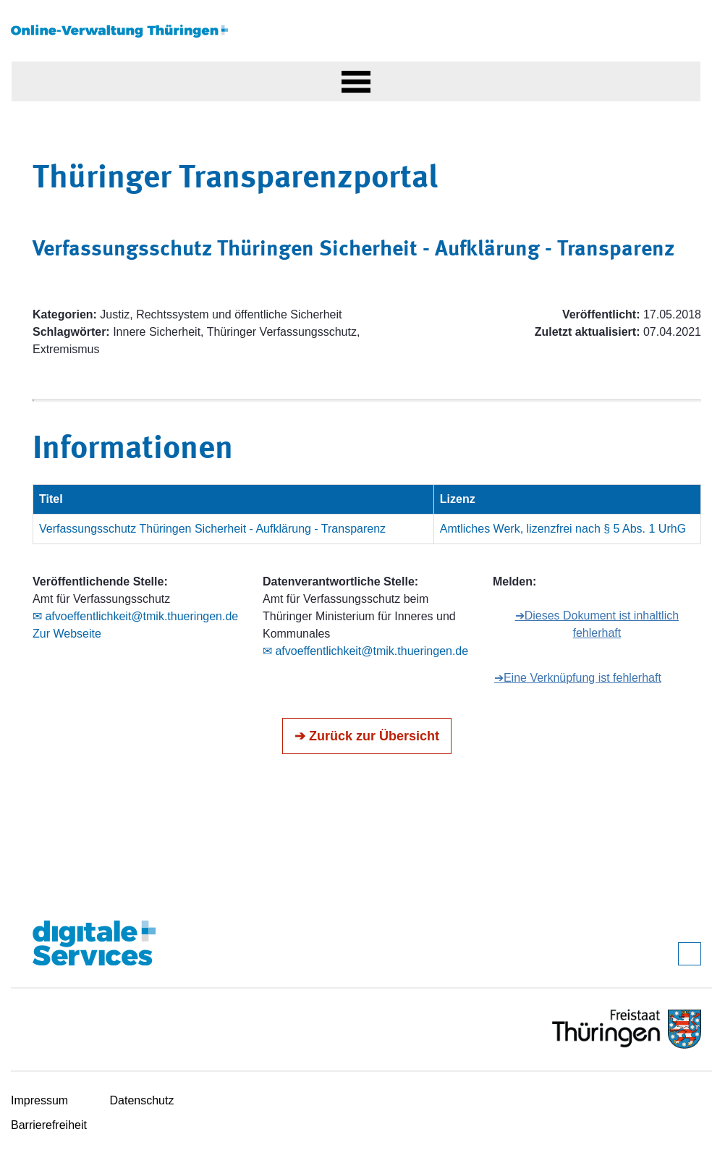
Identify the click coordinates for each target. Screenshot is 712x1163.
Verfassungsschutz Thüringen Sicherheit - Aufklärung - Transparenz (212, 529)
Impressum (39, 1100)
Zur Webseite (67, 633)
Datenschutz (142, 1100)
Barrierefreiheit (49, 1125)
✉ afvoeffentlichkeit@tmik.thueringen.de (135, 616)
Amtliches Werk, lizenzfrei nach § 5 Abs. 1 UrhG (563, 529)
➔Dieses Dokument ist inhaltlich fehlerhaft (597, 624)
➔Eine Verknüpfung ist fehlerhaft (577, 678)
